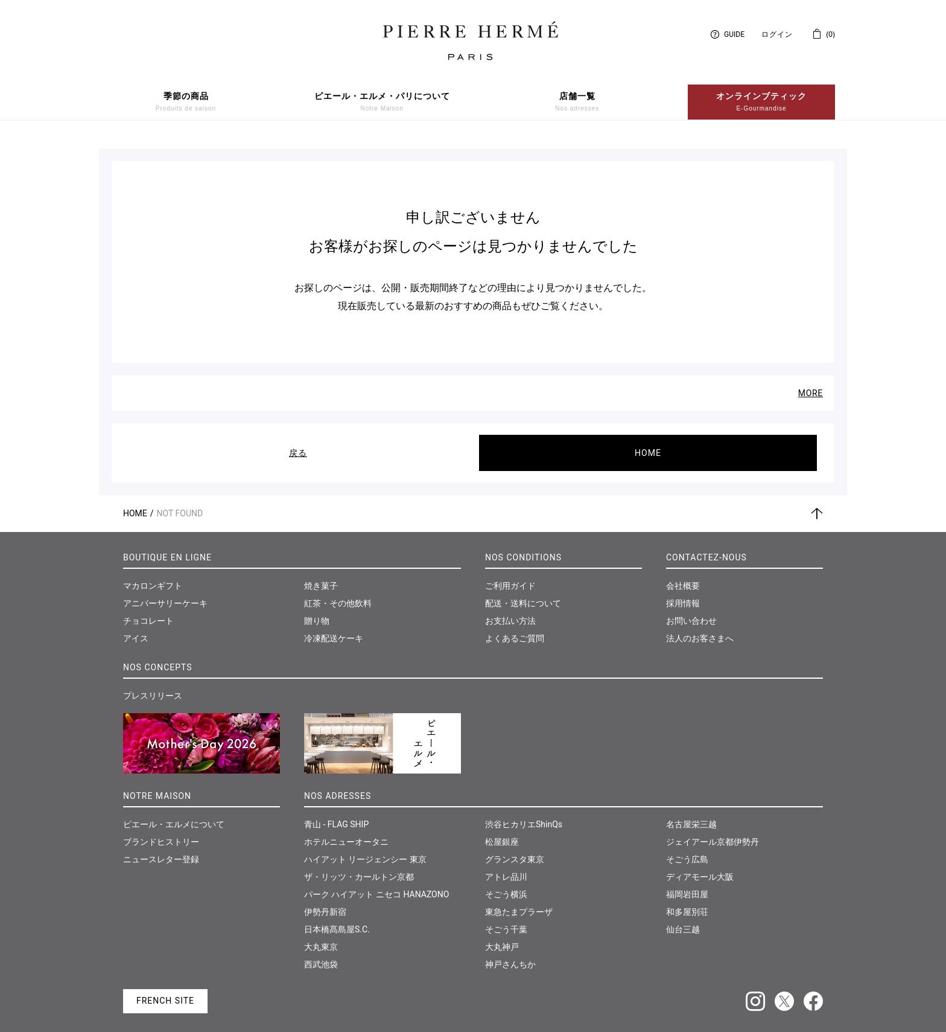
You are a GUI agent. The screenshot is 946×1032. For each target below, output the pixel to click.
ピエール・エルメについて (173, 814)
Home (135, 503)
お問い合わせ (691, 611)
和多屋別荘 (687, 902)
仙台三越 (683, 920)
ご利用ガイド (510, 576)
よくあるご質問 (514, 628)
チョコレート (148, 611)
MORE (810, 383)
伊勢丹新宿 (325, 902)
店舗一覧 (577, 102)
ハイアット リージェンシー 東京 (365, 849)
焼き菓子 (321, 576)
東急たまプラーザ (519, 902)
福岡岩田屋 (687, 884)
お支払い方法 (510, 611)
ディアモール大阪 (700, 867)
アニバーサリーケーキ (165, 593)
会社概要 (683, 576)
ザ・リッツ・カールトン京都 (359, 867)
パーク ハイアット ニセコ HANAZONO (376, 884)
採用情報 (683, 593)
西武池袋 (321, 955)
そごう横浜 (506, 884)
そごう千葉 (506, 920)
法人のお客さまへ (700, 628)
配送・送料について (523, 593)
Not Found (180, 503)
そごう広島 (687, 849)
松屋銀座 (502, 832)
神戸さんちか (510, 955)
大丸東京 (321, 937)
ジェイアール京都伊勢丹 (712, 832)
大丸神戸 (502, 937)
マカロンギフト (152, 576)
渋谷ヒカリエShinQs (523, 814)
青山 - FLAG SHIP (336, 814)
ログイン (777, 34)
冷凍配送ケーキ (333, 628)
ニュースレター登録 (161, 849)
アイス (135, 628)
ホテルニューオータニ (346, 832)
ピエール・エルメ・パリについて (382, 102)
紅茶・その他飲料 (338, 593)
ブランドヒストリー (161, 832)
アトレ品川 (506, 867)
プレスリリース (152, 686)
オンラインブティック (761, 102)
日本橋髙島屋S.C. (337, 920)
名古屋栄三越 (691, 814)
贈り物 (316, 611)
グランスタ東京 (514, 849)
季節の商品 (186, 102)
